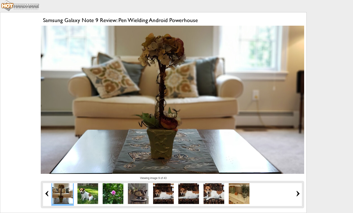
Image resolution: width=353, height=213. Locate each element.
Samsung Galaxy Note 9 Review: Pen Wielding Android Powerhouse (120, 20)
